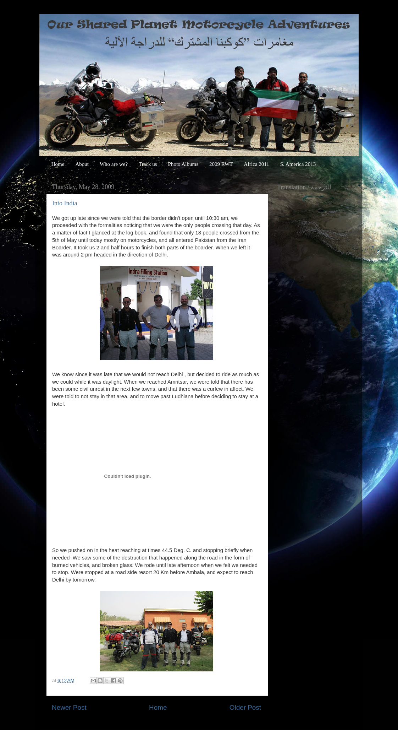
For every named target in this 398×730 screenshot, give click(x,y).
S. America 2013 (298, 164)
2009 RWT (221, 164)
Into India (64, 203)
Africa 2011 (256, 164)
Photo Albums (183, 164)
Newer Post (69, 707)
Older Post (245, 707)
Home (58, 164)
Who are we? (114, 164)
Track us (148, 164)
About (82, 164)
